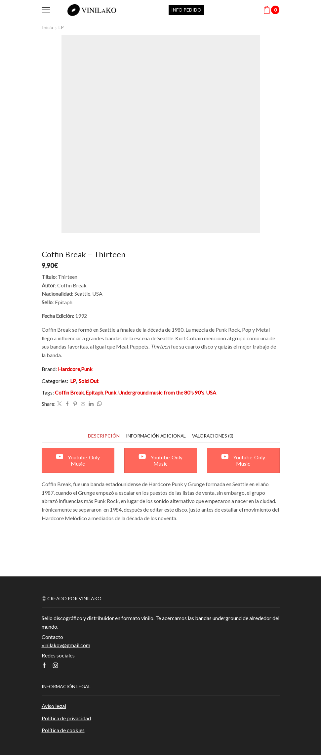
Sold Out (89, 381)
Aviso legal (54, 706)
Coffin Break (69, 393)
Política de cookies (63, 730)
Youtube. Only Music (78, 460)
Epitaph (94, 393)
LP (61, 27)
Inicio (47, 27)
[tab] (103, 435)
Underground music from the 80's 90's (161, 393)
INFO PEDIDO (186, 10)
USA (211, 393)
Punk (87, 369)
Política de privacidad (66, 718)
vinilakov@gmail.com (66, 645)
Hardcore (69, 369)
